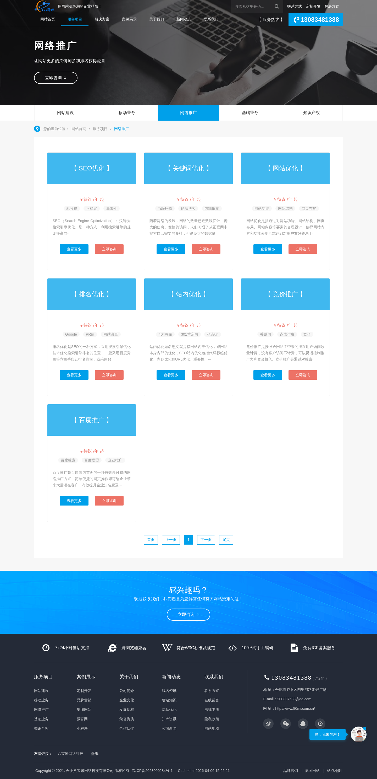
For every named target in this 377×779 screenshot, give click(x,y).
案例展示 (129, 19)
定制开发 (313, 6)
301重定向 (189, 334)
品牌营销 (84, 700)
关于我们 (156, 19)
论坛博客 (188, 208)
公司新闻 (169, 728)
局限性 (111, 208)
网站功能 (261, 208)
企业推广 (115, 460)
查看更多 (74, 249)
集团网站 (84, 709)
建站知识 (169, 700)
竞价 (307, 334)
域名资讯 (169, 691)
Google (71, 334)
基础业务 (250, 112)
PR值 (90, 334)
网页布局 (309, 208)
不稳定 (91, 208)
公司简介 (126, 691)
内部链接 (211, 208)
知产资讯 (169, 719)
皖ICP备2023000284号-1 (152, 771)
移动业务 (127, 112)
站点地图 (334, 771)
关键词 (265, 334)
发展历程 (126, 709)
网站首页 (47, 19)
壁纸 (94, 753)
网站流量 (110, 334)
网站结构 (285, 208)
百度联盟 (91, 460)
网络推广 (188, 112)
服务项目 (75, 19)
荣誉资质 (126, 719)
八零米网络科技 (70, 753)
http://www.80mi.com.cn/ (295, 708)
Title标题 (165, 208)
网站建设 (65, 112)
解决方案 (331, 6)
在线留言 (211, 700)
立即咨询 (55, 78)
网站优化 (169, 709)
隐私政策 (211, 719)
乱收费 (71, 208)
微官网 (82, 719)
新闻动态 (183, 19)
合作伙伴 (126, 728)
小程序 (82, 728)
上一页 (170, 540)
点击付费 (287, 334)
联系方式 (294, 6)
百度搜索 (68, 460)
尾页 (226, 540)
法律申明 (211, 709)
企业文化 (126, 700)
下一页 (206, 540)
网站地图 (211, 728)
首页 (150, 540)
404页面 (165, 334)
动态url (212, 334)
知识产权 (311, 112)
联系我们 (211, 19)
